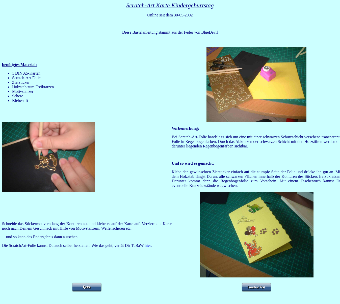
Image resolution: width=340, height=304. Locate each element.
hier (148, 245)
